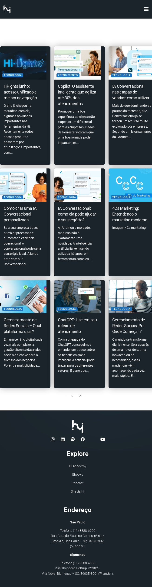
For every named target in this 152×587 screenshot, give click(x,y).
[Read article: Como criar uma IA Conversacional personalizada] (21, 184)
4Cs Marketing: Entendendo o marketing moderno (129, 212)
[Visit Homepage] (6, 9)
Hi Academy (77, 465)
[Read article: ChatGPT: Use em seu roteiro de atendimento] (76, 295)
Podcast (78, 482)
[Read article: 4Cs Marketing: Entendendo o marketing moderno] (130, 184)
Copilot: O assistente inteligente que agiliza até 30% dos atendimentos (74, 96)
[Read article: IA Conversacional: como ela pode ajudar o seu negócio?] (76, 184)
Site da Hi (77, 491)
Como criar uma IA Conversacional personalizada (20, 212)
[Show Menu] (146, 9)
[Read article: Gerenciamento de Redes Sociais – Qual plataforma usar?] (21, 295)
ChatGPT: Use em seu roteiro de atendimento (73, 323)
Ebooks (77, 474)
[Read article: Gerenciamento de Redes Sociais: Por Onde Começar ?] (130, 295)
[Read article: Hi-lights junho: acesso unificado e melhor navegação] (21, 61)
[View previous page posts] (72, 395)
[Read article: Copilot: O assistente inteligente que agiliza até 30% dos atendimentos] (76, 61)
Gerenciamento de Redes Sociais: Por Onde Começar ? (128, 323)
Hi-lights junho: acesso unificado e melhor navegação (20, 90)
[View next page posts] (80, 395)
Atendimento (68, 73)
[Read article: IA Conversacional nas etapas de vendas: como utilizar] (130, 61)
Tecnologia (13, 73)
